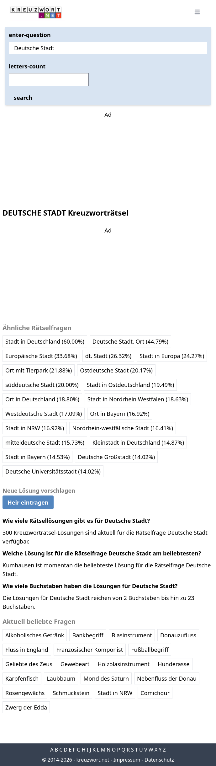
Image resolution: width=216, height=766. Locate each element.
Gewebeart (75, 664)
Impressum (126, 759)
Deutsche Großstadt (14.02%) (116, 457)
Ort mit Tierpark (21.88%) (38, 370)
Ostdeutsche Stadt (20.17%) (116, 370)
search (23, 97)
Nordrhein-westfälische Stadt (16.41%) (122, 428)
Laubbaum (61, 678)
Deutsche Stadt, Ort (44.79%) (130, 341)
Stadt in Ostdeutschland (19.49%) (130, 384)
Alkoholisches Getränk (34, 635)
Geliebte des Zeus (28, 664)
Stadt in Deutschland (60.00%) (44, 341)
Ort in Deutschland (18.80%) (42, 399)
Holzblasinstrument (123, 664)
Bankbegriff (87, 635)
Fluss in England (26, 649)
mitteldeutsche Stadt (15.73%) (44, 442)
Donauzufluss (178, 635)
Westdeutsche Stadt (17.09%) (43, 413)
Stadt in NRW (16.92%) (34, 428)
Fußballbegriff (149, 649)
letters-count (27, 66)
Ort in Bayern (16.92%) (119, 413)
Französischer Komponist (89, 649)
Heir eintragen (28, 502)
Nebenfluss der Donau (167, 678)
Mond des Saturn (106, 678)
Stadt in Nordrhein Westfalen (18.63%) (137, 399)
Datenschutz (159, 759)
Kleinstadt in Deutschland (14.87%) (138, 442)
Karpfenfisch (22, 678)
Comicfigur (155, 693)
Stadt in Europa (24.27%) (172, 356)
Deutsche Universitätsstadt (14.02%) (53, 471)
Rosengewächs (25, 693)
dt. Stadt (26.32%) (108, 356)
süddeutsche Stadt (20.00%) (41, 384)
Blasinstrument (132, 635)
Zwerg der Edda (26, 707)
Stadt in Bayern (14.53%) (37, 457)
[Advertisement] (108, 158)
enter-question (30, 35)
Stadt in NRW (114, 693)
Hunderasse (173, 664)
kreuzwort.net (92, 759)
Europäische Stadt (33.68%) (41, 356)
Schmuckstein (71, 693)
